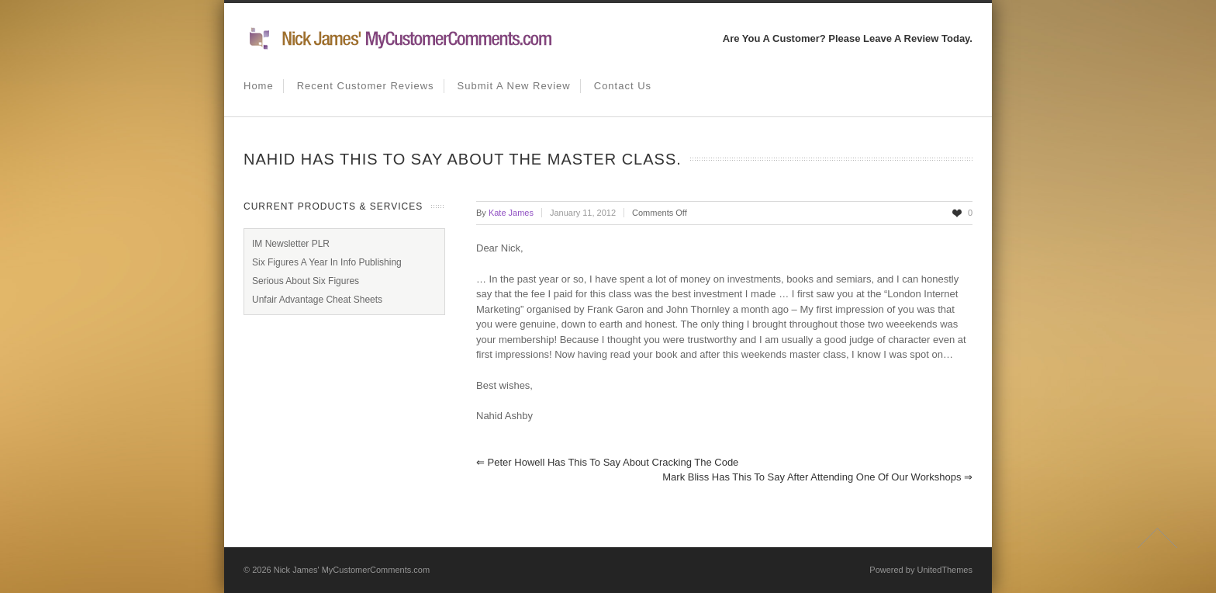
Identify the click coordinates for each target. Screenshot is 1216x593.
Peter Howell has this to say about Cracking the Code (607, 462)
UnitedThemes (944, 569)
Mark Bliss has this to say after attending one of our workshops (817, 477)
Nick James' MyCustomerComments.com (352, 569)
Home (259, 86)
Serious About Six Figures (305, 281)
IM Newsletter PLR (291, 243)
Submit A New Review (514, 86)
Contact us (622, 86)
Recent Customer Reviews (365, 86)
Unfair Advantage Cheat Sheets (317, 299)
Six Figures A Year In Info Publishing (327, 262)
